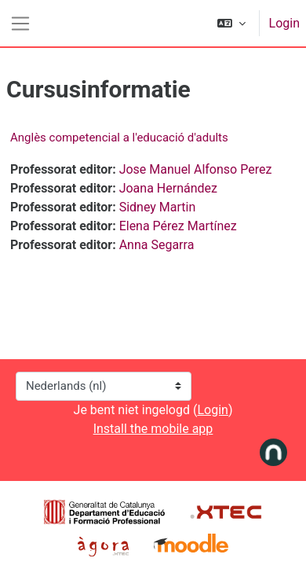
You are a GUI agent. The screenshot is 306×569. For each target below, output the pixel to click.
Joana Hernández (168, 188)
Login (284, 23)
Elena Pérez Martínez (178, 225)
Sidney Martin (157, 207)
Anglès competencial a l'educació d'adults (119, 137)
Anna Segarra (157, 244)
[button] (231, 23)
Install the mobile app (153, 428)
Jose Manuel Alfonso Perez (195, 169)
